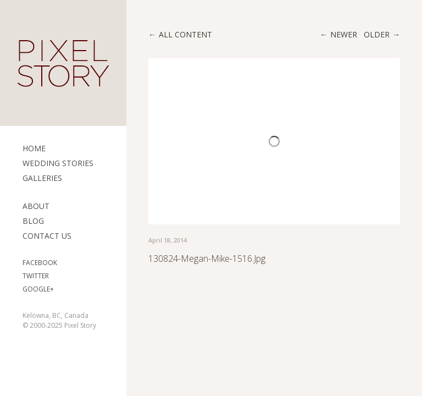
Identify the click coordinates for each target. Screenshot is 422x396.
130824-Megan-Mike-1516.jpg (206, 258)
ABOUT (36, 206)
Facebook (40, 262)
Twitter (36, 275)
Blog (33, 221)
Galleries (42, 178)
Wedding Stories (58, 163)
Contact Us (47, 235)
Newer (343, 34)
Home (34, 148)
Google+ (38, 289)
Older (377, 34)
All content (185, 34)
